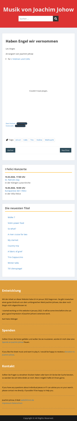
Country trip (13, 245)
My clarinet (13, 240)
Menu (5, 5)
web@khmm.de (27, 400)
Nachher (66, 150)
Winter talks (13, 263)
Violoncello (10, 126)
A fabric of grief (15, 251)
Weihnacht (49, 140)
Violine (39, 140)
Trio (32, 140)
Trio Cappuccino (15, 257)
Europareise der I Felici (15, 190)
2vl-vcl (18, 140)
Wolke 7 (11, 217)
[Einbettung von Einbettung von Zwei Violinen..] (38, 91)
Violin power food (16, 223)
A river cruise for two (17, 234)
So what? (12, 228)
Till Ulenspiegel (15, 268)
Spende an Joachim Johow (12, 342)
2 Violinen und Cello (20, 59)
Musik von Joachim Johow (38, 9)
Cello (25, 140)
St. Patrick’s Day (12, 179)
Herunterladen (22, 123)
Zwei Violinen (10, 123)
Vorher (10, 150)
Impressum (7, 403)
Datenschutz (17, 403)
